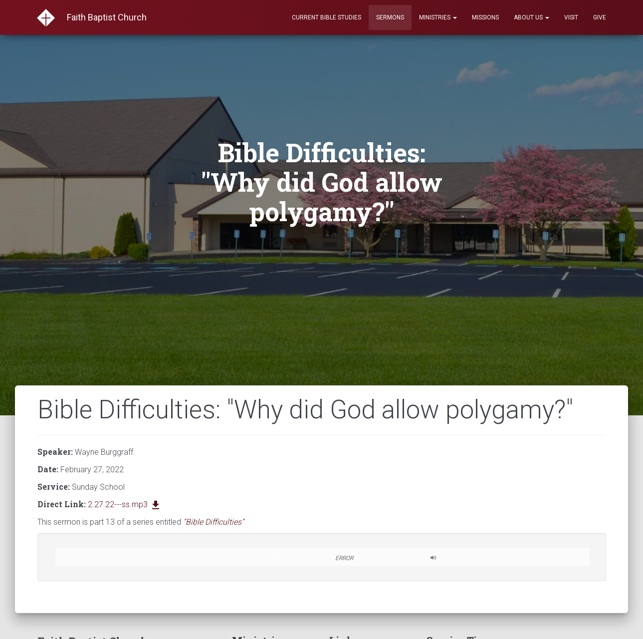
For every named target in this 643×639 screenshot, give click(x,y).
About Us (531, 17)
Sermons (390, 17)
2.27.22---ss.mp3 (125, 504)
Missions (485, 17)
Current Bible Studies (326, 17)
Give (599, 17)
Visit (571, 17)
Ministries (438, 17)
